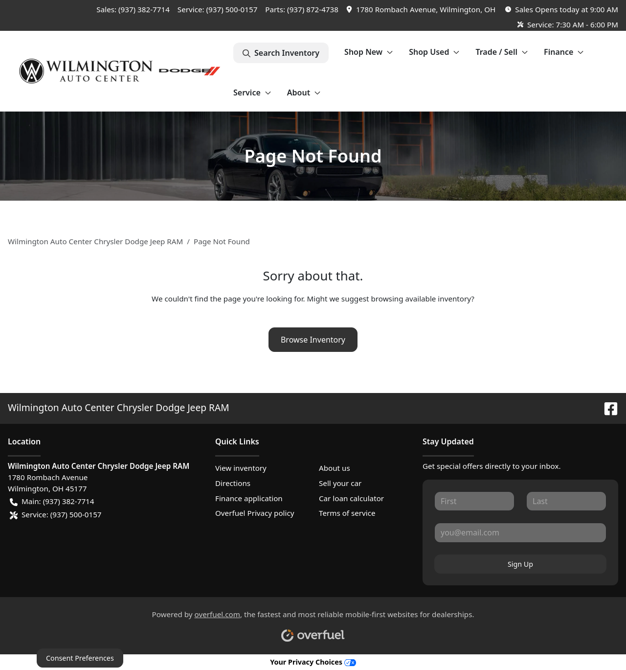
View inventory (241, 468)
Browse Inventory (313, 339)
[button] (421, 9)
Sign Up (520, 564)
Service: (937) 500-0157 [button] (56, 514)
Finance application (249, 498)
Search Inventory (281, 53)
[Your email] (520, 532)
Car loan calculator (351, 498)
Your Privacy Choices (313, 662)
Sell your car (340, 483)
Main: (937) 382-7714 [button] (52, 501)
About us (334, 468)
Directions (232, 483)
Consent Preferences (80, 658)
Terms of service (347, 513)
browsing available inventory (421, 298)
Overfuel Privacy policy (254, 513)
